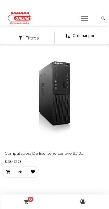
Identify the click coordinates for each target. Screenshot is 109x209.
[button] (80, 36)
